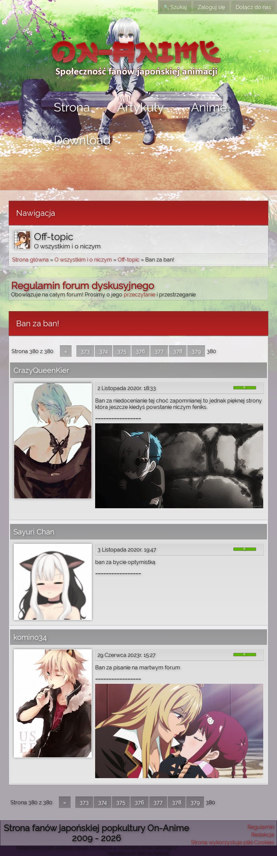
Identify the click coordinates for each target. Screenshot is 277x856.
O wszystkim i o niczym (83, 259)
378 (177, 351)
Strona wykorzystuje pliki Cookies (232, 842)
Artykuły (140, 107)
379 (196, 351)
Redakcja (262, 834)
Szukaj (175, 7)
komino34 (30, 637)
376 (140, 351)
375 (121, 351)
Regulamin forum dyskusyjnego (82, 285)
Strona (72, 107)
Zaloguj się (211, 7)
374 (103, 351)
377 (159, 351)
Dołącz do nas (253, 7)
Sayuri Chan (33, 531)
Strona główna (30, 259)
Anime (209, 107)
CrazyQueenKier (41, 370)
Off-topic (129, 259)
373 (85, 351)
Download (82, 140)
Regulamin (260, 827)
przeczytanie (139, 294)
